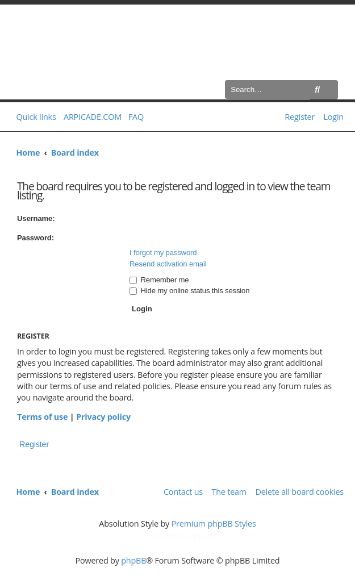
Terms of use (42, 416)
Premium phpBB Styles (214, 523)
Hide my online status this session (189, 290)
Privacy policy (103, 416)
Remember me (159, 280)
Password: (35, 237)
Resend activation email (168, 264)
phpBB (133, 560)
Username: (36, 218)
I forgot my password (163, 252)
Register (34, 444)
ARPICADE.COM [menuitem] (93, 116)
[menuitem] (133, 117)
